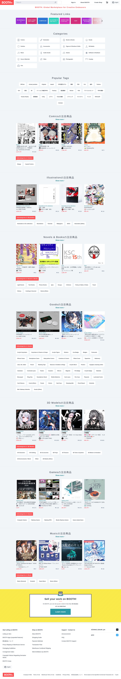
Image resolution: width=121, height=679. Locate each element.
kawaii (52, 84)
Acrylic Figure (19, 333)
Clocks (50, 384)
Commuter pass (31, 371)
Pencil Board (81, 384)
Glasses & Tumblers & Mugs (57, 365)
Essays (60, 285)
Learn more (60, 613)
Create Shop (98, 2)
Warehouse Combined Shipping (41, 648)
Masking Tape (42, 365)
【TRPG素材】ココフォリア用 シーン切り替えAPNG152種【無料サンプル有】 (49, 504)
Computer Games (22, 521)
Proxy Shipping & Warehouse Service (14, 644)
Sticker (71, 90)
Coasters (50, 371)
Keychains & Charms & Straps (39, 352)
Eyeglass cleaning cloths (96, 365)
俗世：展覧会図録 (66, 207)
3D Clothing (42, 432)
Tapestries (87, 359)
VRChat (22, 84)
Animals (60, 103)
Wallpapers (60, 224)
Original (44, 84)
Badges (85, 352)
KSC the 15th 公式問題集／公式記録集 (71, 268)
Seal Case (59, 384)
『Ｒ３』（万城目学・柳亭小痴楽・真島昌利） (26, 268)
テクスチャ (80, 96)
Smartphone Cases (34, 359)
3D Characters (19, 432)
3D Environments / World (24, 459)
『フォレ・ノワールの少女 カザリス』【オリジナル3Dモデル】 (25, 436)
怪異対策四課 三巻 (44, 146)
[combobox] (36, 2)
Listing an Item (7, 634)
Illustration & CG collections (23, 206)
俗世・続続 (42, 207)
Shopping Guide (37, 637)
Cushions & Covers (64, 359)
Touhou (99, 84)
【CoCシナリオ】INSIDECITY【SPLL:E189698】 (94, 503)
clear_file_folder (21, 365)
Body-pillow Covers (49, 359)
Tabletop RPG (19, 501)
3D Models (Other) (47, 459)
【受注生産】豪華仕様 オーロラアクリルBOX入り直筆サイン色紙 (94, 335)
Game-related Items (78, 521)
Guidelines (58, 674)
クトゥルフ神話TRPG (42, 90)
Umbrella (91, 384)
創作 (91, 84)
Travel (94, 285)
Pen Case (77, 377)
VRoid (36, 459)
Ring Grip (29, 377)
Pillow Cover (76, 359)
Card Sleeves (20, 384)
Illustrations (40, 224)
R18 (79, 90)
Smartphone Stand (42, 377)
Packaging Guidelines (9, 648)
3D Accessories (44, 453)
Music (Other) (53, 582)
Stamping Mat (70, 384)
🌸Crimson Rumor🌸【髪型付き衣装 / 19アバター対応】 (49, 436)
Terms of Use (36, 674)
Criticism (68, 285)
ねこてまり (87, 146)
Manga (18, 145)
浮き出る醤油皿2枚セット (46, 335)
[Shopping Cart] (107, 2)
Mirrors (59, 371)
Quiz (63, 265)
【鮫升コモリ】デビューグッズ (70, 335)
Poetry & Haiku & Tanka (81, 285)
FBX (78, 84)
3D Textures (65, 453)
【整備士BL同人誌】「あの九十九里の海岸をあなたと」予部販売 (26, 147)
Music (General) (20, 562)
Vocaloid (41, 562)
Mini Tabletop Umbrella (23, 390)
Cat (85, 84)
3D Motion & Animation (94, 453)
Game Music (42, 582)
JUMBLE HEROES (67, 146)
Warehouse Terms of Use (47, 674)
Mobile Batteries (55, 377)
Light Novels (19, 265)
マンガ (89, 96)
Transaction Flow (37, 644)
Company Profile (27, 674)
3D (31, 90)
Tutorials (50, 224)
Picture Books (43, 285)
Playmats (86, 377)
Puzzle (42, 384)
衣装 (25, 90)
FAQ (63, 637)
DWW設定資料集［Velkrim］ (24, 207)
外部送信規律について (77, 674)
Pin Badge (77, 371)
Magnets (68, 371)
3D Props (55, 453)
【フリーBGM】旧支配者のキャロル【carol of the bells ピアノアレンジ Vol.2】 (72, 565)
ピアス (51, 96)
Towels (42, 371)
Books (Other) (44, 291)
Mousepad (20, 377)
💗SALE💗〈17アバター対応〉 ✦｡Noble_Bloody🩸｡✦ (94, 436)
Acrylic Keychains (22, 352)
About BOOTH (84, 2)
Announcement (66, 634)
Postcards (94, 352)
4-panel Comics (29, 164)
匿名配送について (8, 641)
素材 (72, 84)
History (19, 291)
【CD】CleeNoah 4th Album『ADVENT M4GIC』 (26, 565)
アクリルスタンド (88, 90)
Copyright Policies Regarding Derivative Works (14, 656)
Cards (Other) (32, 384)
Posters (83, 365)
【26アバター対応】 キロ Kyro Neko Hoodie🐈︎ (72, 436)
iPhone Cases (21, 359)
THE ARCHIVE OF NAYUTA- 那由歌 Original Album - (94, 565)
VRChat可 (97, 96)
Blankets (98, 371)
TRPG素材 (100, 90)
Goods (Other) (42, 333)
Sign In (73, 2)
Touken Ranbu (25, 96)
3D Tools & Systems (78, 453)
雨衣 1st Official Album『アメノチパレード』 (49, 565)
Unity (43, 96)
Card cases (67, 377)
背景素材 (35, 96)
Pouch (32, 365)
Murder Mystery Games (62, 521)
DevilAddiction (88, 207)
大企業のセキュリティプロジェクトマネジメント (49, 268)
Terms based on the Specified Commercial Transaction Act (98, 674)
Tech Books (42, 265)
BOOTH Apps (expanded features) (13, 637)
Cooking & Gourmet (31, 291)
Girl (19, 90)
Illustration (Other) (88, 206)
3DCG (68, 224)
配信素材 (63, 90)
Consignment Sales (8, 652)
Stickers (66, 352)
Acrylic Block (73, 365)
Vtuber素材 (60, 96)
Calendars (20, 371)
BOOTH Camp (7, 661)
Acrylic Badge (88, 371)
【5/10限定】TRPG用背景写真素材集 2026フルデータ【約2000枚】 (26, 503)
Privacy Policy (66, 674)
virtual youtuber (33, 84)
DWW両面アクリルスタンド (24, 335)
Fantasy (54, 90)
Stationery (97, 359)
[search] (55, 2)
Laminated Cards (98, 377)
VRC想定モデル (62, 84)
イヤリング (70, 96)
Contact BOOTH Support (69, 641)
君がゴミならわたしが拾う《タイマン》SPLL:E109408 (71, 503)
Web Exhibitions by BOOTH (40, 652)
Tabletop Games (35, 521)
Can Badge (76, 352)
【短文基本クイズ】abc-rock (92, 267)
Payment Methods (37, 641)
